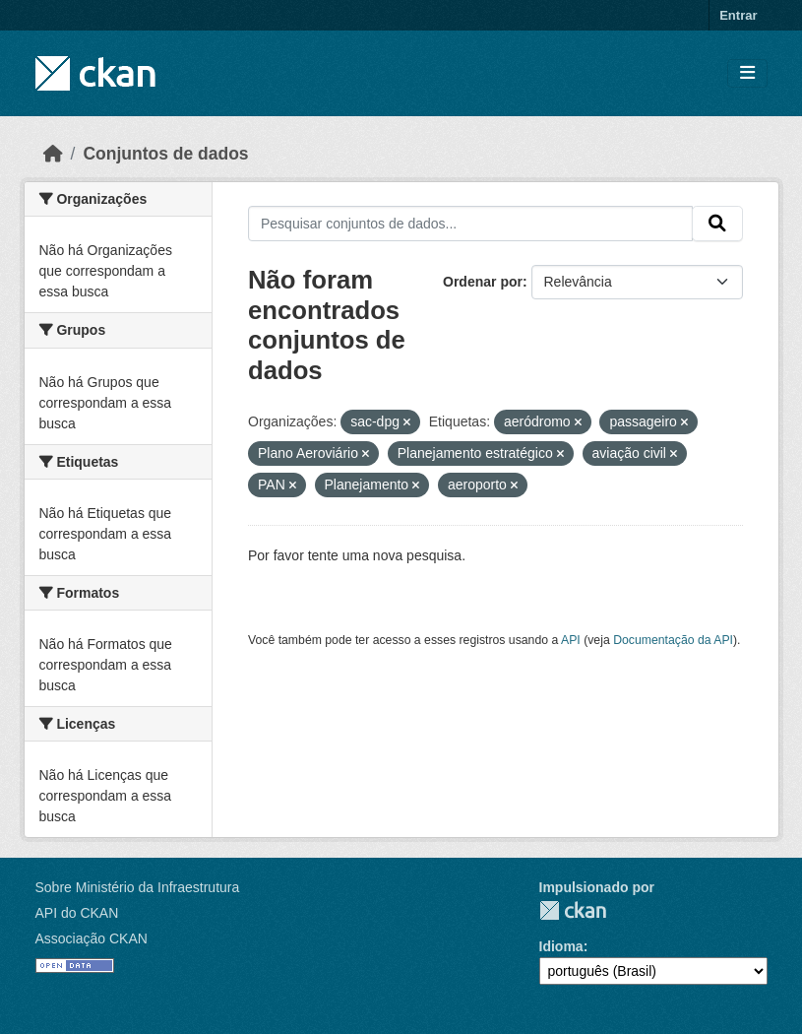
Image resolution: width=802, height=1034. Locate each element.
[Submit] (717, 223)
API (571, 640)
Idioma (561, 946)
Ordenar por (483, 282)
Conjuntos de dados (165, 153)
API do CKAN (77, 913)
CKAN (572, 910)
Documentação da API (673, 640)
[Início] (53, 153)
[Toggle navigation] (747, 73)
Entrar (738, 15)
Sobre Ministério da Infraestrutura (137, 887)
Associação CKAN (91, 938)
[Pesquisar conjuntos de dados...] (470, 223)
